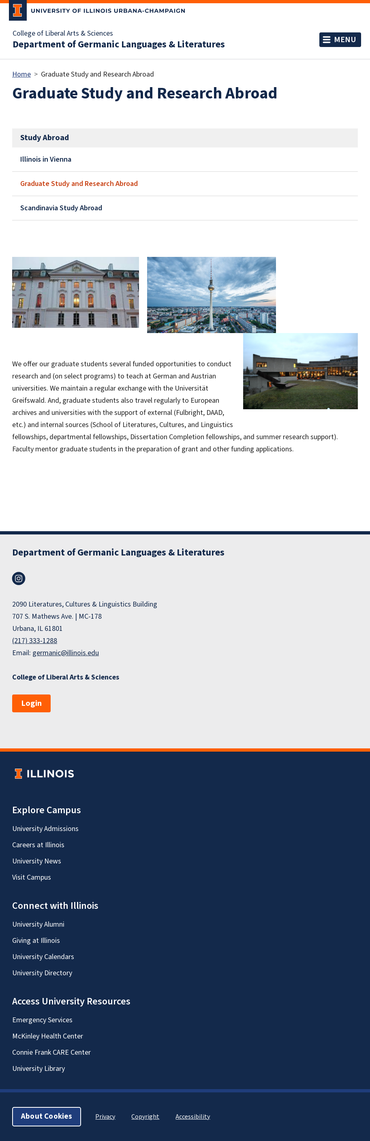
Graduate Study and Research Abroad (79, 184)
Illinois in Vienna (45, 159)
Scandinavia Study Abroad (61, 208)
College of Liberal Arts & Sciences (63, 33)
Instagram (19, 579)
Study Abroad (44, 137)
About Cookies (46, 1116)
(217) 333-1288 (34, 641)
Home (21, 74)
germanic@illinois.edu (65, 653)
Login (31, 703)
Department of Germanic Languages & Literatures (119, 44)
